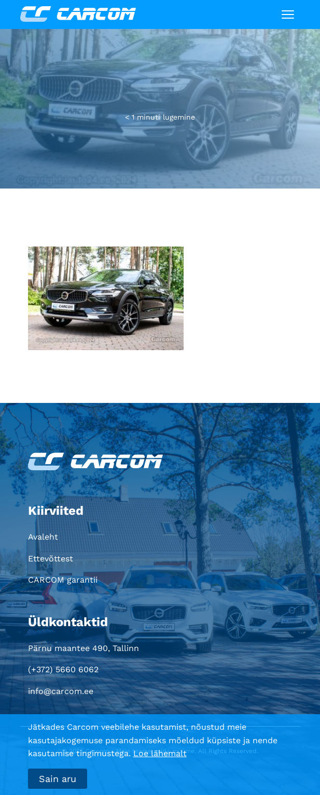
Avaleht (43, 537)
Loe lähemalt (160, 753)
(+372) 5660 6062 (63, 669)
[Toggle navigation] (287, 14)
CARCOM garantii (63, 580)
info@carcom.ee (60, 691)
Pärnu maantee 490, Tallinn (83, 648)
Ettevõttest (50, 558)
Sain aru (57, 778)
